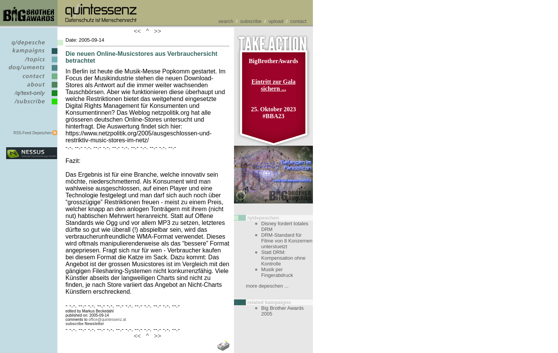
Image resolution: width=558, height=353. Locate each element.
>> (156, 31)
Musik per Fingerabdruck (277, 272)
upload (275, 21)
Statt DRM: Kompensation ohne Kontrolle (283, 258)
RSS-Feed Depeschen (32, 133)
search (225, 21)
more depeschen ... (267, 286)
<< (139, 31)
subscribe (251, 21)
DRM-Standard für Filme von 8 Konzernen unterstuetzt (287, 240)
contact (298, 21)
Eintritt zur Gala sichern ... (273, 85)
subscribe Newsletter (84, 324)
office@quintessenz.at (107, 319)
